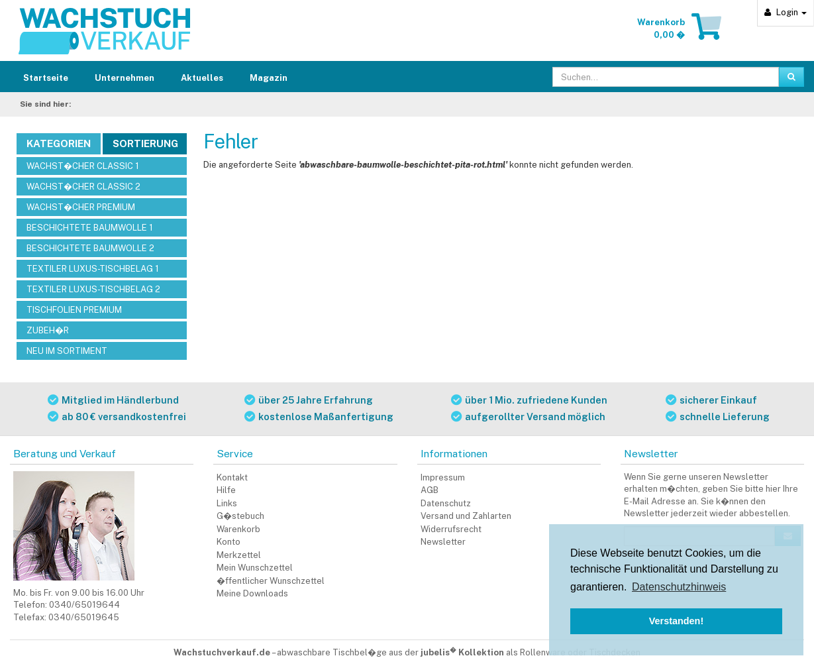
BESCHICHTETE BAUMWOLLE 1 (89, 228)
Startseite (45, 78)
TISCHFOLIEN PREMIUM (74, 310)
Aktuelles (202, 78)
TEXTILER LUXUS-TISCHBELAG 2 (93, 289)
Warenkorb (238, 529)
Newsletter (443, 542)
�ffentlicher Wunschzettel (271, 581)
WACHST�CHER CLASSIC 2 (83, 187)
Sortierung (145, 143)
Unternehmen (124, 78)
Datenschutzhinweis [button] (679, 586)
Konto (228, 542)
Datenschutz (446, 503)
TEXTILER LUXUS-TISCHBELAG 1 (92, 269)
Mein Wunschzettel (255, 568)
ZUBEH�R (47, 330)
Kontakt (232, 477)
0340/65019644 (84, 605)
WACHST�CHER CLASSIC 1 (82, 166)
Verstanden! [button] (676, 621)
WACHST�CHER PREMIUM (80, 207)
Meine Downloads (252, 593)
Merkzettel (239, 555)
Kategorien (58, 143)
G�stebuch (240, 516)
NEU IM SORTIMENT (66, 351)
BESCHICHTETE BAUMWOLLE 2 (90, 248)
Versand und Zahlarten (466, 516)
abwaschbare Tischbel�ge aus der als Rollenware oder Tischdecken (458, 652)
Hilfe (226, 490)
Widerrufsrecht (451, 529)
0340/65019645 (83, 617)
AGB (429, 490)
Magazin (268, 78)
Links (227, 503)
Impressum (443, 477)
